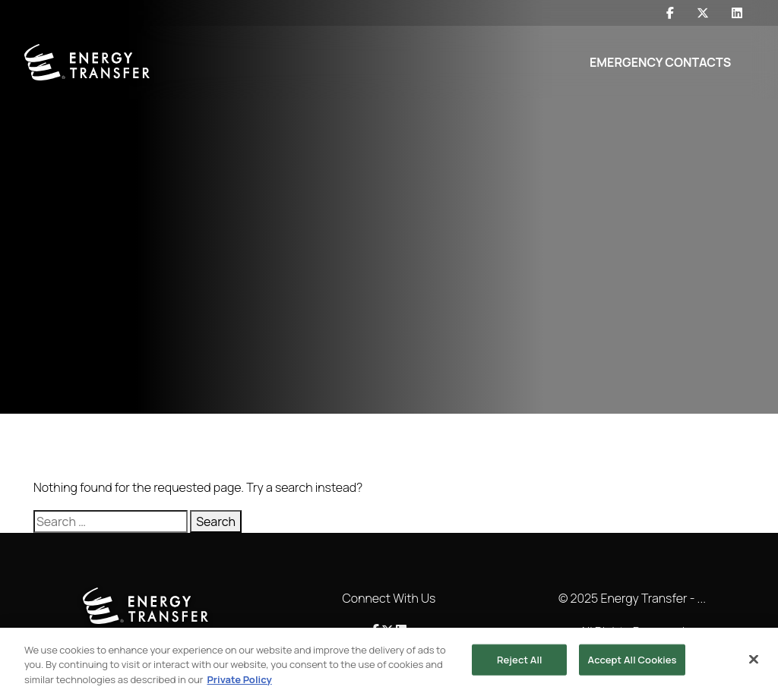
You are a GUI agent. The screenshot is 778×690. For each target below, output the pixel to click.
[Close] (753, 663)
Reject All (519, 663)
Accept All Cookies (631, 663)
